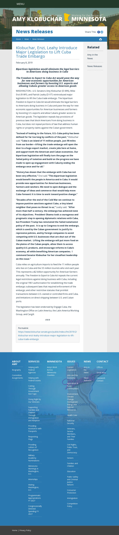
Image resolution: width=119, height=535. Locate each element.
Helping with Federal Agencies (33, 370)
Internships (33, 479)
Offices (100, 367)
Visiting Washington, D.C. (33, 487)
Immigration (72, 498)
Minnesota (54, 361)
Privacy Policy (25, 530)
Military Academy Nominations (33, 458)
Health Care (72, 415)
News (26, 39)
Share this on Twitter (102, 32)
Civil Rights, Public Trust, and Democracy (72, 448)
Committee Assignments (17, 376)
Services (33, 361)
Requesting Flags (33, 437)
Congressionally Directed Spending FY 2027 (35, 510)
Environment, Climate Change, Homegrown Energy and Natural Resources (72, 402)
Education (71, 471)
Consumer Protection (71, 491)
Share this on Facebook (98, 32)
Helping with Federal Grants (34, 379)
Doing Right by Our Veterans (34, 400)
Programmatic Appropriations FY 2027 (34, 498)
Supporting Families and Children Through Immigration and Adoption (34, 414)
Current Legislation (71, 368)
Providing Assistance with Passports (34, 428)
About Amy (16, 363)
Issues (71, 361)
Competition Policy (72, 504)
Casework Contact (101, 379)
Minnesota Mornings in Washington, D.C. (33, 470)
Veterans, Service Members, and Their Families (71, 433)
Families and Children (72, 464)
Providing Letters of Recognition (33, 447)
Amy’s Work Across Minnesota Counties (52, 371)
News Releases (34, 31)
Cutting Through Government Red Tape (33, 390)
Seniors (70, 458)
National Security (70, 421)
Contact (102, 361)
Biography (16, 370)
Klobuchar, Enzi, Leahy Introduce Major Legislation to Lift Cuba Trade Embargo (46, 52)
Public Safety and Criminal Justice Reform (72, 481)
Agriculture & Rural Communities (72, 386)
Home (18, 39)
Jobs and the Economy (72, 376)
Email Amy (101, 372)
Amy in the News (92, 56)
